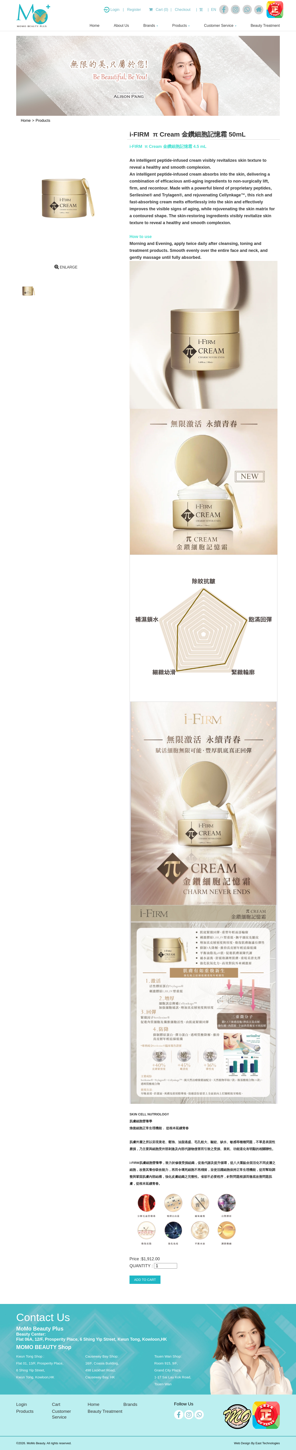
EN (213, 10)
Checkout (183, 10)
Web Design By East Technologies (257, 1443)
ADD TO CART (145, 1280)
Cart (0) (158, 10)
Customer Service (218, 25)
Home (95, 25)
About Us (121, 25)
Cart (56, 1404)
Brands (149, 25)
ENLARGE (65, 267)
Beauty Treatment (265, 25)
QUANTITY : (141, 1266)
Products (179, 25)
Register (134, 10)
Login (116, 10)
